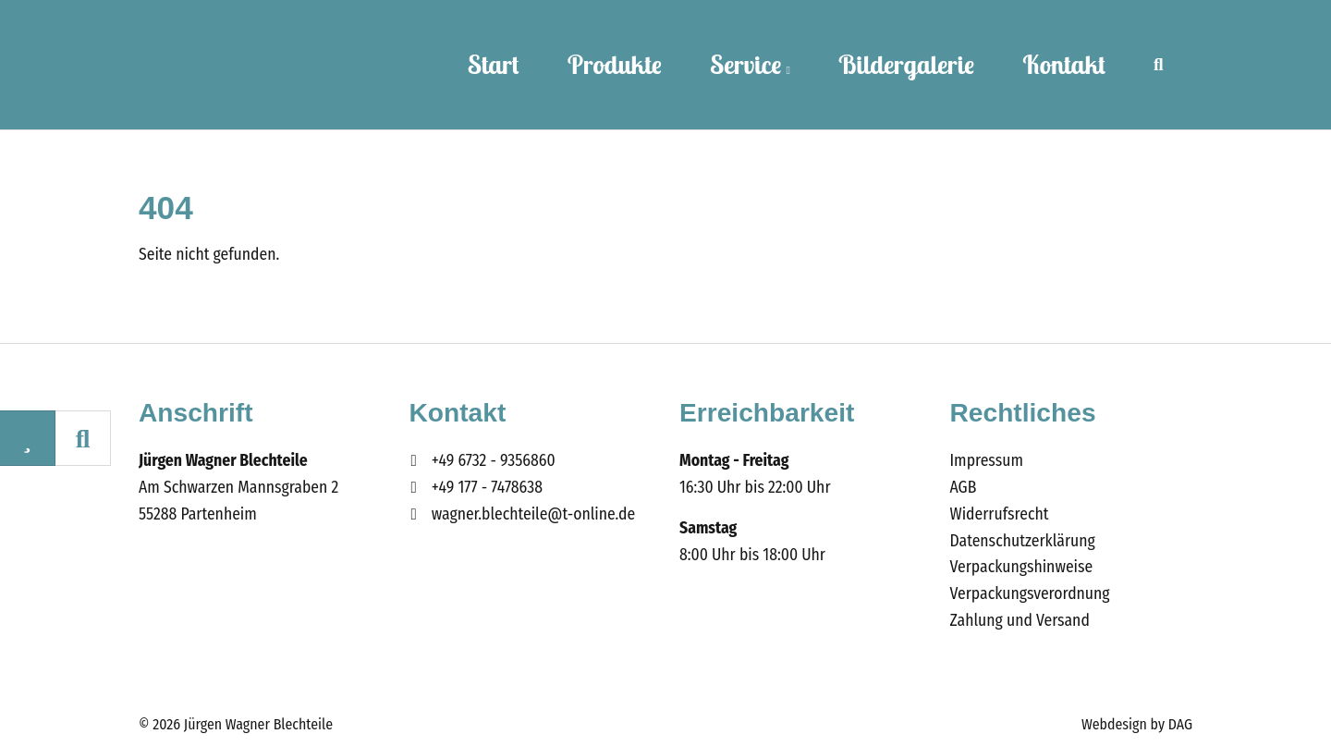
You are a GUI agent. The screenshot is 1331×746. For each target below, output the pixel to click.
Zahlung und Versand (1020, 620)
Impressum (986, 461)
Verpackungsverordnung (1030, 594)
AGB (963, 487)
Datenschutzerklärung (1022, 541)
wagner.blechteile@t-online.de (534, 514)
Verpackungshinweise (1021, 567)
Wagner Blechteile (230, 64)
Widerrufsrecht (999, 514)
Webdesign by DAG (1136, 724)
